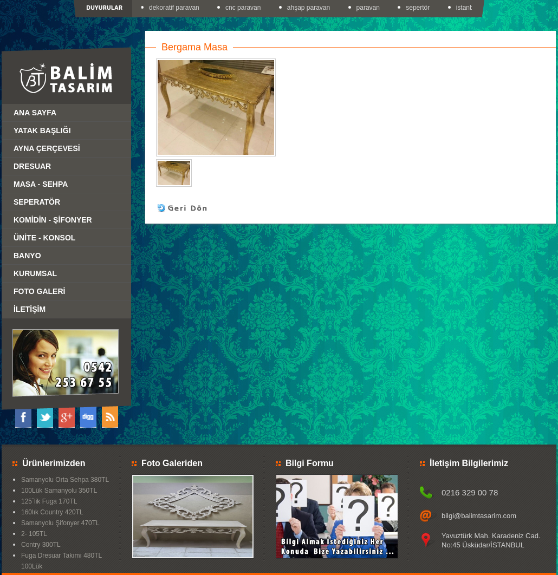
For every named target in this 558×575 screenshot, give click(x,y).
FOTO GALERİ (39, 291)
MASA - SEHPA (41, 184)
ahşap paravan (309, 7)
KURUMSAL (35, 273)
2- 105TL (34, 534)
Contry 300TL (41, 544)
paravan (369, 7)
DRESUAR (32, 166)
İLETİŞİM (30, 309)
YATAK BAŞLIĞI (42, 130)
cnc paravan (244, 7)
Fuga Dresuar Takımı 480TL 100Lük (61, 561)
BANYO (27, 255)
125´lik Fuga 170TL (49, 501)
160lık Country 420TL (52, 512)
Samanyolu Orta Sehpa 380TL (65, 479)
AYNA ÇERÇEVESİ (47, 148)
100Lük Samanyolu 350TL (59, 490)
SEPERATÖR (37, 202)
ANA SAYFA (35, 112)
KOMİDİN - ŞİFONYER (53, 219)
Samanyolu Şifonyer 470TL (60, 523)
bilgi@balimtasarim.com (479, 516)
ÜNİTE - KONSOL (44, 237)
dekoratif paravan (175, 7)
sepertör (419, 7)
